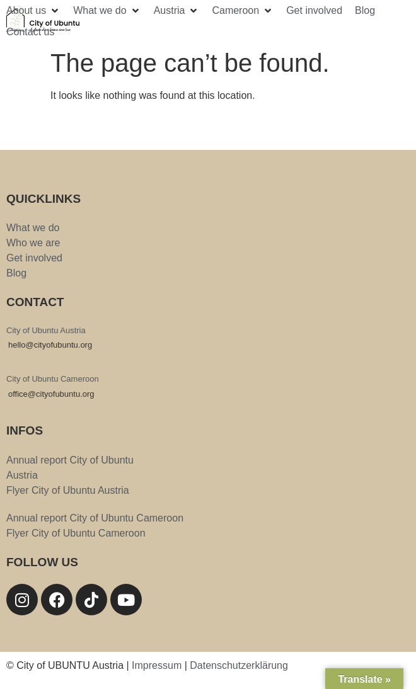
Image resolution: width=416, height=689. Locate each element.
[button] (33, 10)
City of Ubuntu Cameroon (52, 379)
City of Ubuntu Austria (46, 330)
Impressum (157, 665)
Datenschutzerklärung (239, 665)
